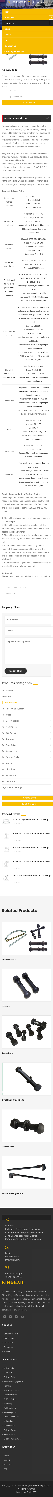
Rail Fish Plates (9, 726)
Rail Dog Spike (9, 745)
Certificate (8, 1342)
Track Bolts (7, 1053)
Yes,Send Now (15, 671)
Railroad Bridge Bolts (12, 1193)
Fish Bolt (6, 1006)
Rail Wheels (7, 690)
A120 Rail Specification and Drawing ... (31, 819)
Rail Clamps (8, 739)
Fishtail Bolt (8, 1146)
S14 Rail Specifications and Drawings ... (32, 847)
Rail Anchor (7, 763)
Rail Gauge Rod (9, 751)
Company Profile (11, 1333)
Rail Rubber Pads (10, 757)
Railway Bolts (10, 702)
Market (7, 1351)
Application (8, 1464)
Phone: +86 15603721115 (16, 593)
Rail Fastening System (13, 708)
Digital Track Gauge (12, 787)
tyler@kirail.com (16, 96)
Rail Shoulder (8, 769)
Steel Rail (6, 696)
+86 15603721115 (16, 90)
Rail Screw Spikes (10, 720)
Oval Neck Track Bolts (13, 1100)
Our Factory (9, 1338)
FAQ (5, 1469)
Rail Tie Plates (9, 733)
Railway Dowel (9, 775)
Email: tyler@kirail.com (16, 587)
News (6, 1455)
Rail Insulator (8, 781)
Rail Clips (6, 714)
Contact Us (8, 1347)
